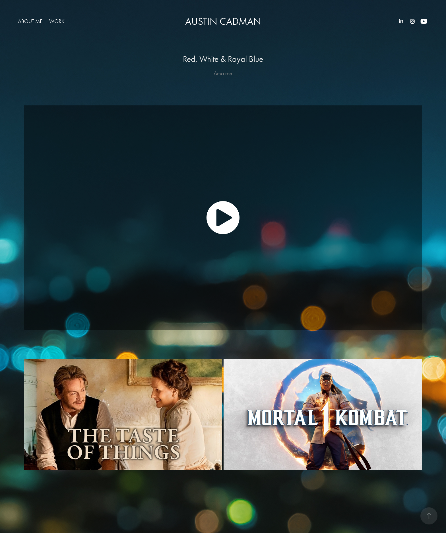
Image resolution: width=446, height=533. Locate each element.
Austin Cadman (223, 21)
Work (57, 21)
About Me (30, 21)
